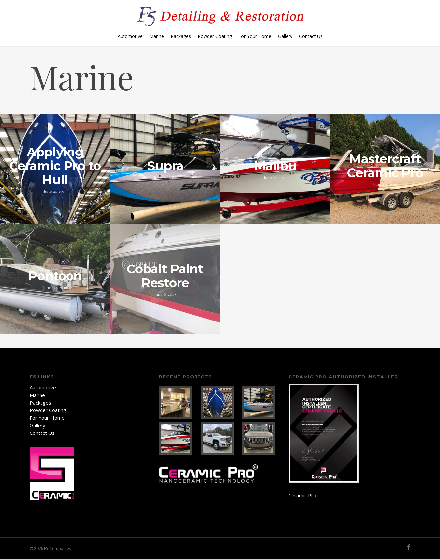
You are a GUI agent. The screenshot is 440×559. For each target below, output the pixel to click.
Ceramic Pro (302, 495)
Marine (156, 36)
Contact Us (311, 36)
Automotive (130, 36)
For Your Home (254, 36)
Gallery (285, 36)
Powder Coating (215, 36)
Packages (181, 36)
